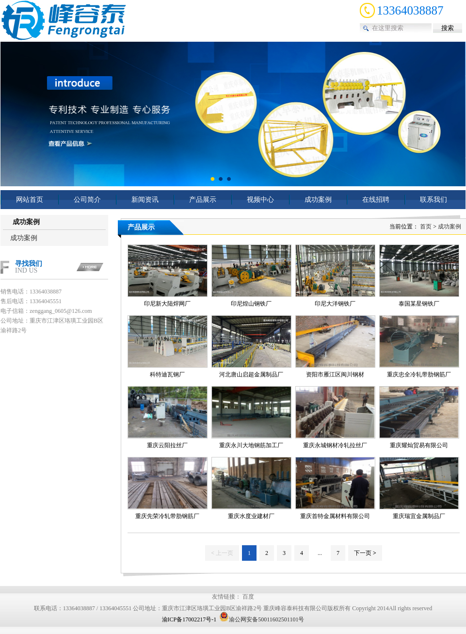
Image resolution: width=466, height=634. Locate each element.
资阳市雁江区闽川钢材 (335, 374)
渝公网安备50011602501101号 (261, 619)
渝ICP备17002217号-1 (189, 619)
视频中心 (260, 199)
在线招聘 (375, 199)
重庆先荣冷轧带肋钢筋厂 (167, 516)
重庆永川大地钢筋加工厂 (251, 445)
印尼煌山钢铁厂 (251, 303)
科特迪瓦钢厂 (167, 374)
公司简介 (87, 199)
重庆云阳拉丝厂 (167, 445)
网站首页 (29, 199)
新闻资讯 (145, 199)
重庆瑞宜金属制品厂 (419, 516)
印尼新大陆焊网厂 (167, 303)
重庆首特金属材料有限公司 (335, 516)
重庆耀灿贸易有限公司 (419, 445)
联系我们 (433, 199)
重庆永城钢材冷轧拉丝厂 (335, 445)
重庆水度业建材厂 (251, 516)
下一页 (365, 553)
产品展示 (202, 199)
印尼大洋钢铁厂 (335, 303)
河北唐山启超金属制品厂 (251, 374)
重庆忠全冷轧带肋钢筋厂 (419, 374)
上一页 (222, 553)
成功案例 (318, 199)
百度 (248, 596)
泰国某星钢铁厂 (419, 303)
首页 (426, 226)
